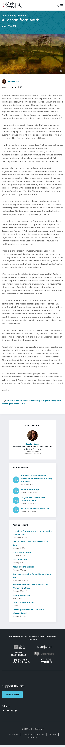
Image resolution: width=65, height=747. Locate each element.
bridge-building (48, 400)
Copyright (27, 734)
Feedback (32, 737)
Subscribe (13, 734)
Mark (22, 403)
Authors (40, 734)
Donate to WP (12, 694)
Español (52, 734)
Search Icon (57, 5)
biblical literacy (14, 400)
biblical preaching (31, 400)
